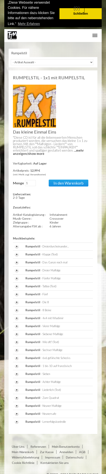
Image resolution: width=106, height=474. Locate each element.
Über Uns (18, 446)
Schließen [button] (80, 13)
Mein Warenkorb (23, 451)
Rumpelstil (19, 52)
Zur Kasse (47, 451)
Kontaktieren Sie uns (54, 462)
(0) (76, 8)
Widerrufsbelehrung (25, 456)
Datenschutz (74, 456)
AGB (82, 451)
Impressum (52, 456)
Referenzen (38, 446)
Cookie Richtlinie (23, 462)
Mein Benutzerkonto (66, 446)
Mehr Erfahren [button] (29, 24)
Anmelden (66, 451)
